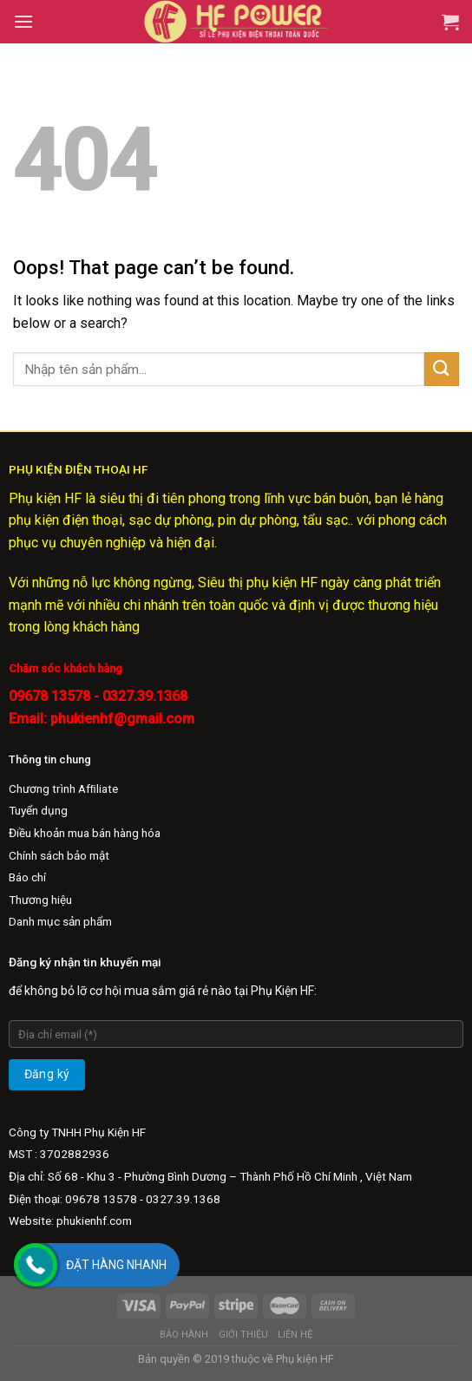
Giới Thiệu (243, 1334)
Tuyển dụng (38, 810)
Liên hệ (295, 1334)
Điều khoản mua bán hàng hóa (85, 833)
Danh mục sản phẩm (60, 921)
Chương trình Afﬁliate (63, 788)
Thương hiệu (40, 899)
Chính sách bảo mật (59, 855)
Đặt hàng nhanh (116, 1265)
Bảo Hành (184, 1334)
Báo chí (27, 877)
